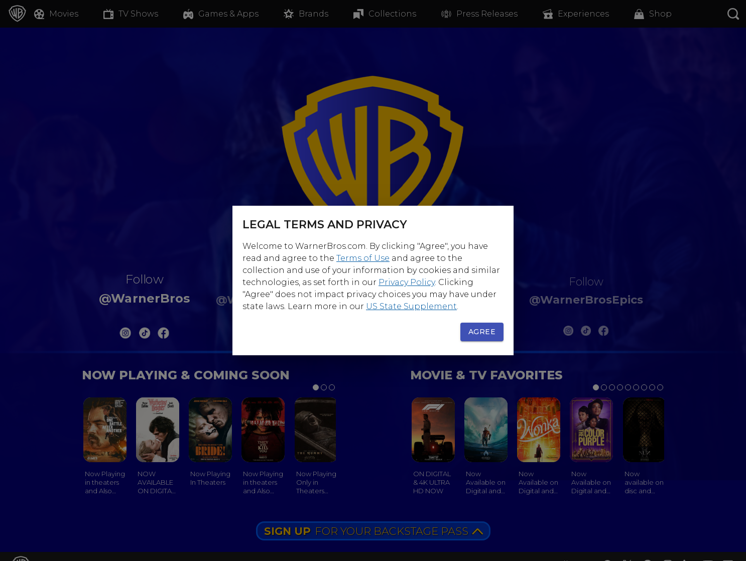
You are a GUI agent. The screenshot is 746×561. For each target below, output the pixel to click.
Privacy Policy (407, 282)
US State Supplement (411, 306)
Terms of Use (363, 258)
